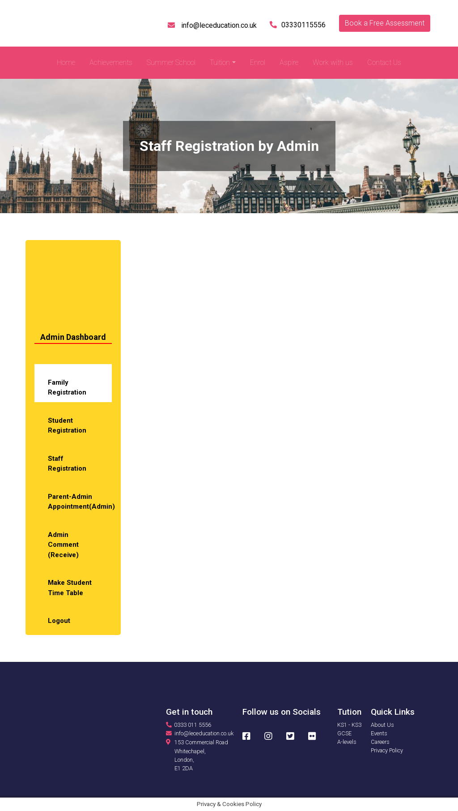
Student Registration (67, 425)
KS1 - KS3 (349, 724)
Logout (59, 621)
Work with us (333, 62)
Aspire (289, 62)
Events (379, 733)
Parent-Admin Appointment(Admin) (80, 502)
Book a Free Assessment (384, 23)
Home (66, 62)
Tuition (220, 62)
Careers (380, 741)
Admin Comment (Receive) (63, 545)
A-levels (346, 741)
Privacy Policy (387, 750)
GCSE (344, 733)
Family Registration (67, 387)
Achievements (110, 62)
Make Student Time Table (70, 588)
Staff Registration (67, 464)
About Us (382, 724)
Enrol (257, 62)
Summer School (171, 62)
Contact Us (384, 62)
